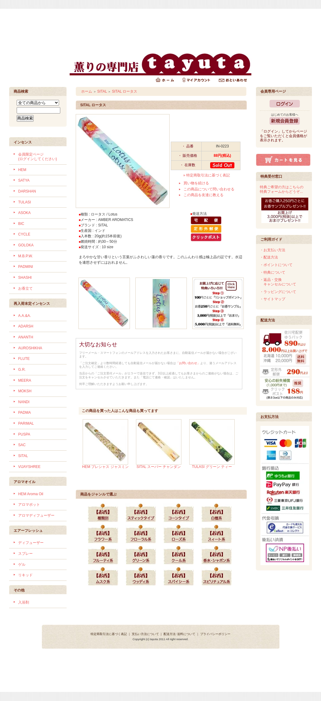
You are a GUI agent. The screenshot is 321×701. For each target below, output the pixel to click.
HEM (22, 170)
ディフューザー (31, 543)
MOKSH (24, 391)
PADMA (24, 412)
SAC (22, 445)
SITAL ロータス (124, 91)
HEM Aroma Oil (30, 494)
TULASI (24, 202)
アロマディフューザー (36, 515)
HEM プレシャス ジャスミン (105, 467)
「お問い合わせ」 (188, 363)
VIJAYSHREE (29, 467)
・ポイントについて (276, 265)
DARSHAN (27, 191)
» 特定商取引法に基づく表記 (206, 175)
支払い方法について (145, 634)
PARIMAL (26, 423)
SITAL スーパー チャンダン (159, 467)
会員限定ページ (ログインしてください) (37, 156)
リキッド (25, 575)
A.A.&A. (24, 316)
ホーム (86, 91)
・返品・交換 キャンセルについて (278, 282)
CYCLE (24, 234)
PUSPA (24, 434)
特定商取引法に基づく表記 (109, 634)
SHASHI (25, 277)
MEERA (24, 380)
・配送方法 (269, 257)
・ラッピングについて (278, 292)
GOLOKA (26, 245)
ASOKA (24, 213)
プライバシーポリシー (215, 634)
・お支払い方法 (272, 250)
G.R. (22, 369)
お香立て (25, 288)
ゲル (21, 564)
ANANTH (25, 337)
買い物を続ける (196, 183)
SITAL (23, 456)
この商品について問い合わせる (209, 189)
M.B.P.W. (25, 256)
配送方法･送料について (179, 634)
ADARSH (25, 326)
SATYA (24, 180)
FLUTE (24, 359)
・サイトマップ (272, 299)
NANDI (23, 402)
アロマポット (29, 504)
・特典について (272, 272)
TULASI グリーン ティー (212, 467)
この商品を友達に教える (203, 195)
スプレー (25, 553)
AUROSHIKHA (30, 348)
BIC (21, 224)
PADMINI (25, 267)
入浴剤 (23, 602)
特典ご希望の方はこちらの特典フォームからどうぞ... (281, 189)
